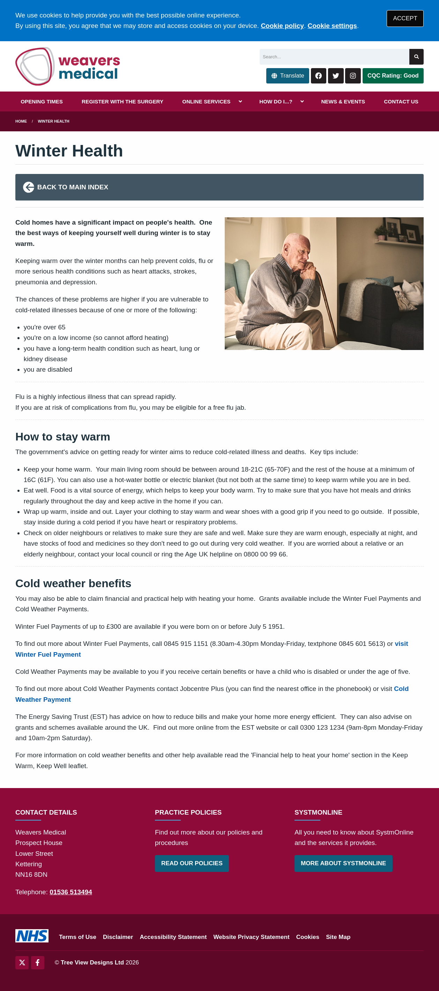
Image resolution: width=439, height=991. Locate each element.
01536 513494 (71, 892)
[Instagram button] (353, 76)
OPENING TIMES (42, 101)
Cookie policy (282, 25)
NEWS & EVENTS (343, 101)
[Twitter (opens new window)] (22, 962)
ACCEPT (405, 18)
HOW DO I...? (275, 101)
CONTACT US (401, 101)
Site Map (338, 937)
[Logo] (68, 66)
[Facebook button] (319, 76)
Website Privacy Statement (251, 937)
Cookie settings (332, 25)
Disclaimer (118, 937)
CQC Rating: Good (393, 75)
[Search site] (416, 57)
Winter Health (53, 121)
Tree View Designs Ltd (92, 962)
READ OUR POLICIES (192, 863)
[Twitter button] (336, 76)
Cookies (308, 937)
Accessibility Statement (173, 937)
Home (21, 121)
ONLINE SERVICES (206, 101)
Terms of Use (77, 937)
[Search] (334, 57)
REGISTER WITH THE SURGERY (122, 101)
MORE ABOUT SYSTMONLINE (343, 863)
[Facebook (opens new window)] (37, 962)
